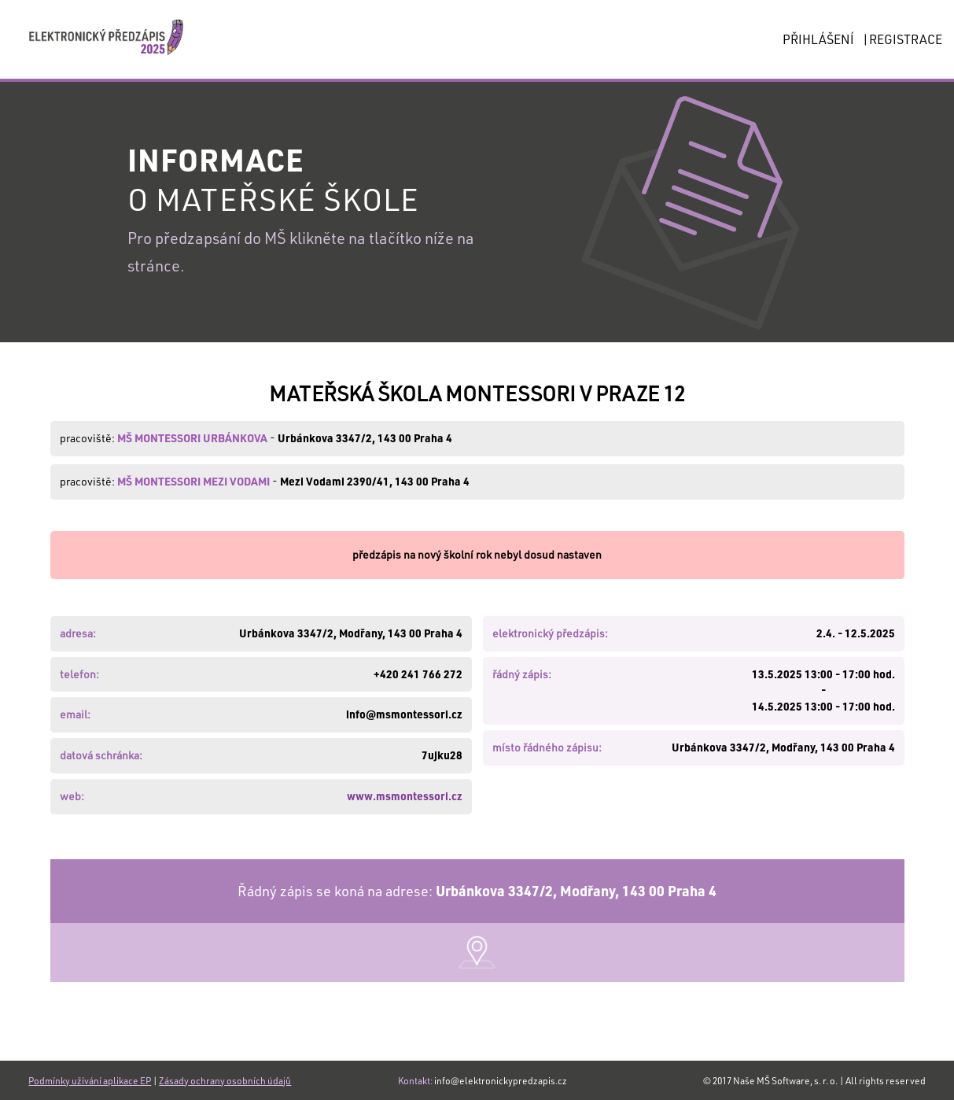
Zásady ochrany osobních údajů (225, 1080)
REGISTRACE (905, 39)
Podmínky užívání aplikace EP (89, 1080)
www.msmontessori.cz (404, 795)
